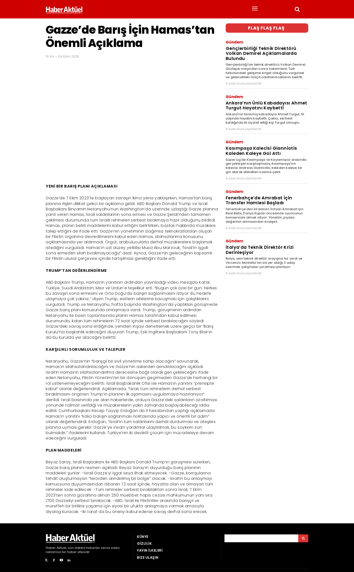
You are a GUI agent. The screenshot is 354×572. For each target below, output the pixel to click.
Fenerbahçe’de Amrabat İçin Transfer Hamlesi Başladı (258, 195)
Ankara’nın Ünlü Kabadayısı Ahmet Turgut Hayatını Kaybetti (265, 103)
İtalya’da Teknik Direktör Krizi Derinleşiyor (258, 244)
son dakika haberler (84, 547)
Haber (51, 547)
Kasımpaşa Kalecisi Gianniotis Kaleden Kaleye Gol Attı (260, 147)
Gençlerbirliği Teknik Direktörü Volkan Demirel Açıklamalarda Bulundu (260, 52)
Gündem (234, 41)
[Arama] (303, 538)
